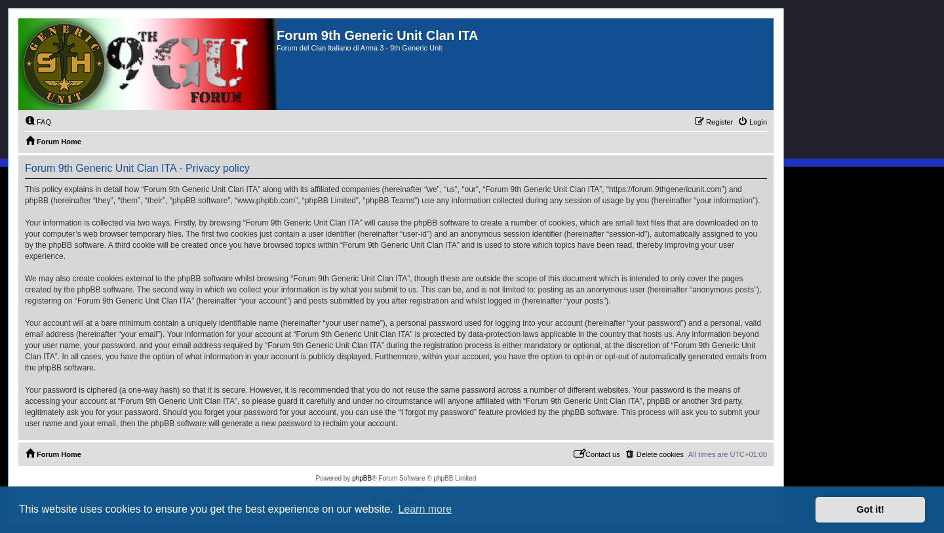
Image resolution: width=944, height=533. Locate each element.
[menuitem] (38, 122)
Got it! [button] (870, 509)
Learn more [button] (425, 509)
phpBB (362, 478)
